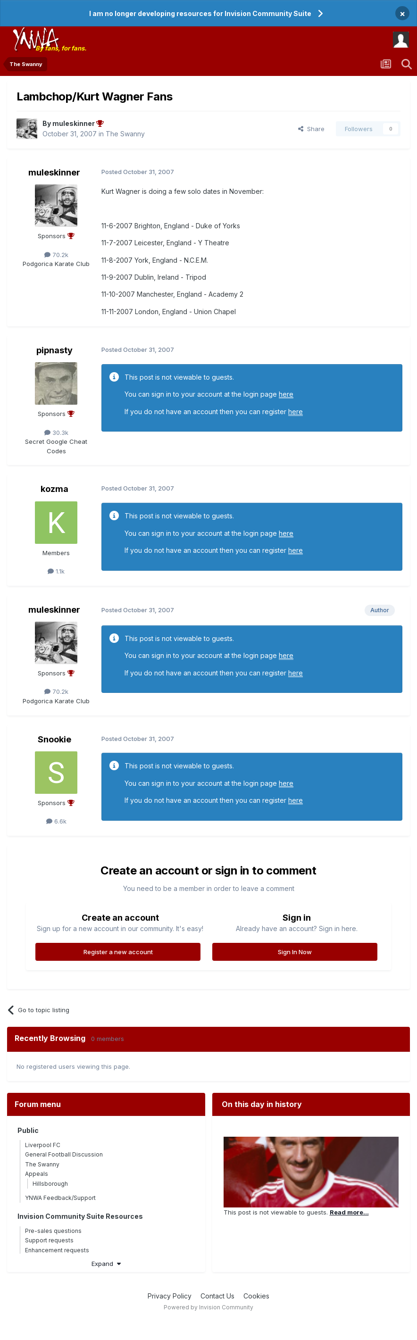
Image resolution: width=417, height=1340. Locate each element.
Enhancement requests (57, 1250)
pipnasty (54, 350)
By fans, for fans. (60, 48)
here (286, 394)
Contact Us (217, 1296)
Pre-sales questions (53, 1230)
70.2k (56, 254)
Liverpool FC (42, 1145)
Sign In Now (295, 952)
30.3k (56, 432)
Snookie (54, 739)
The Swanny (125, 134)
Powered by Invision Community (208, 1307)
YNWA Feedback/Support (60, 1197)
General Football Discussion (64, 1154)
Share (311, 129)
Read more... (349, 1212)
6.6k (56, 821)
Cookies (256, 1296)
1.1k (56, 571)
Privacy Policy (170, 1296)
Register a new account (118, 952)
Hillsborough (50, 1183)
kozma (54, 489)
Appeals (36, 1173)
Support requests (49, 1240)
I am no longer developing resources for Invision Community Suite (200, 13)
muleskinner (54, 172)
